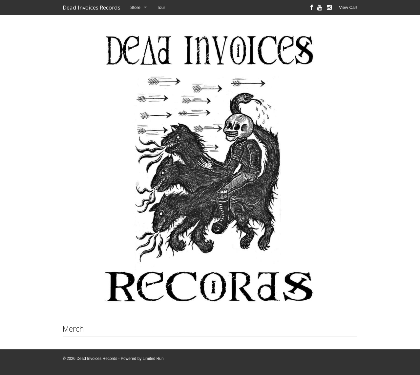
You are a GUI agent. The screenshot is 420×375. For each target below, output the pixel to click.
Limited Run (153, 358)
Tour (161, 7)
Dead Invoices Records (91, 7)
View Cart (348, 7)
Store (135, 7)
